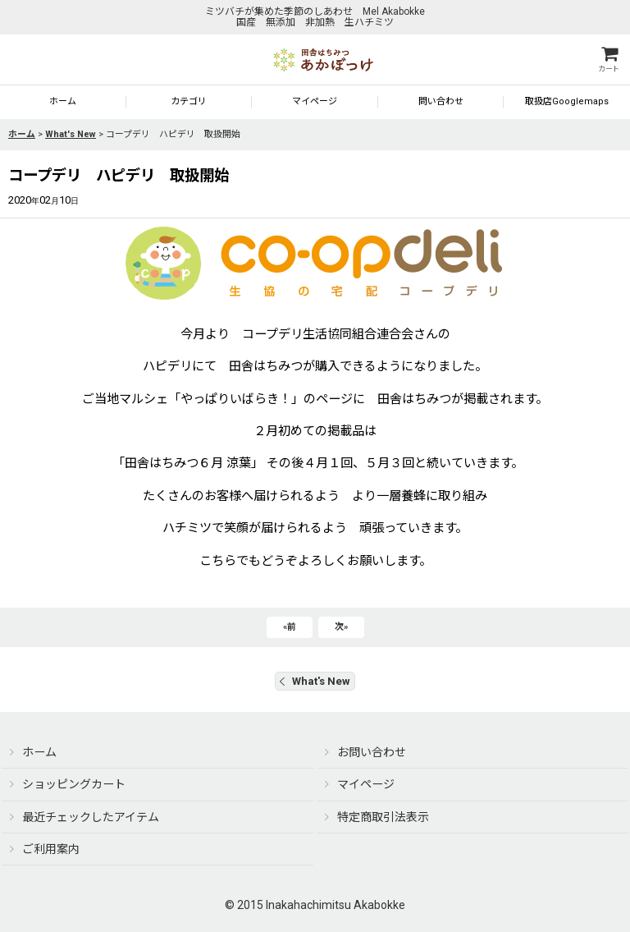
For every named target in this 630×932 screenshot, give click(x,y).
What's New (315, 681)
